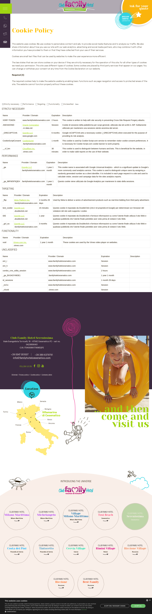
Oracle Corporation (31, 125)
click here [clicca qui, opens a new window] (84, 609)
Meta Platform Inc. (22, 200)
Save (76, 104)
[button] (51, 612)
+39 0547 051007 (19, 354)
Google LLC (28, 133)
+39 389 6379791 (44, 355)
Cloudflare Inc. (29, 149)
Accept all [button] (138, 606)
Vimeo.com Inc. (20, 242)
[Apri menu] (6, 9)
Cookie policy (35, 375)
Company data (47, 375)
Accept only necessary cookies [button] (114, 606)
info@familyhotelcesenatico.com (32, 358)
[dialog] (76, 606)
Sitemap (15, 375)
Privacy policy (24, 375)
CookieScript (28, 141)
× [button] (150, 600)
